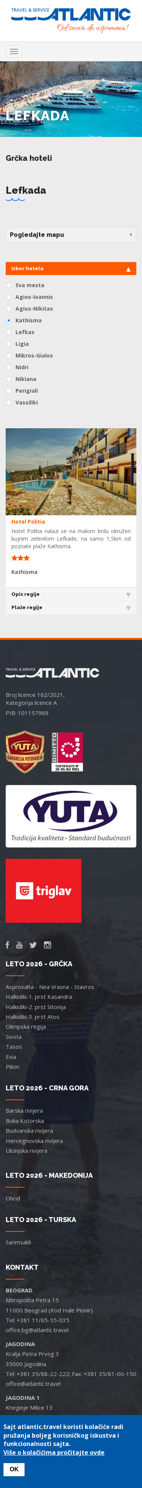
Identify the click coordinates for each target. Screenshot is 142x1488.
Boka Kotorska (25, 1120)
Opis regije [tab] (71, 594)
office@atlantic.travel (33, 1383)
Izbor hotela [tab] (71, 269)
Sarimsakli (18, 1242)
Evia (11, 1056)
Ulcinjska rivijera (26, 1150)
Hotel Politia (28, 521)
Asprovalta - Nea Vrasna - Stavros (50, 986)
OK (14, 1469)
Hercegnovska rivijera (34, 1140)
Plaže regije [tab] (71, 608)
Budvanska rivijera (29, 1130)
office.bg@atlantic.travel (37, 1330)
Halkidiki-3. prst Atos (32, 1016)
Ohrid (13, 1198)
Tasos (14, 1046)
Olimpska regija (26, 1026)
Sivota (14, 1036)
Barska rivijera (24, 1110)
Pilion (12, 1066)
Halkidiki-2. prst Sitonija (36, 1007)
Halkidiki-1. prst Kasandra (39, 996)
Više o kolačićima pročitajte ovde (54, 1452)
